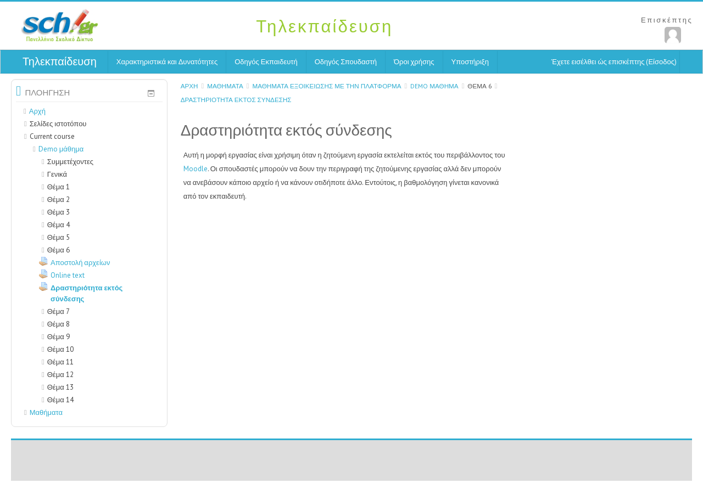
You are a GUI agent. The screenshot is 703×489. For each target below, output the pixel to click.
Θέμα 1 (58, 187)
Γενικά (57, 174)
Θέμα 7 (58, 311)
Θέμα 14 (60, 399)
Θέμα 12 (60, 374)
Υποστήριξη (470, 61)
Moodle (195, 168)
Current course (52, 136)
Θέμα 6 (479, 86)
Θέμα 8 (58, 324)
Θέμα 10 (60, 349)
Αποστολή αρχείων (80, 262)
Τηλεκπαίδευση (60, 61)
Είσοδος (661, 61)
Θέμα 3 (58, 212)
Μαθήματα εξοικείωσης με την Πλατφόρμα (326, 86)
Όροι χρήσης (414, 61)
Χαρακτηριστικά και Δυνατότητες (166, 61)
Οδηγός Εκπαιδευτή (266, 61)
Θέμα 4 (58, 224)
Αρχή (189, 86)
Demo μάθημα (434, 86)
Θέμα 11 (60, 362)
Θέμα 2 (58, 199)
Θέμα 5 (58, 237)
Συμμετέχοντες (67, 161)
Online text (68, 275)
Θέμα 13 (60, 387)
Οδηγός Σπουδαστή (346, 61)
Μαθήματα (225, 86)
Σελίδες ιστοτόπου (58, 123)
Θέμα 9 (58, 336)
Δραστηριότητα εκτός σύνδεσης (236, 99)
